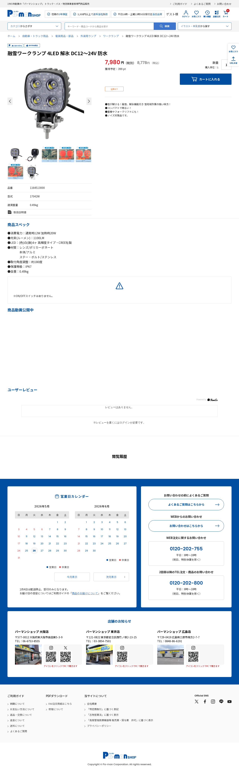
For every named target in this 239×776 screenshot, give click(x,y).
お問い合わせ (224, 4)
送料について (17, 726)
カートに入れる (209, 79)
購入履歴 (207, 16)
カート (225, 14)
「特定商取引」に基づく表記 (103, 709)
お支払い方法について (22, 709)
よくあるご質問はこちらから (186, 504)
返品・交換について (21, 714)
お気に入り (196, 16)
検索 (167, 26)
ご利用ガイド (180, 4)
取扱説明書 (20, 212)
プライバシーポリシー (99, 726)
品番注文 (217, 16)
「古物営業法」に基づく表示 (103, 714)
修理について (56, 709)
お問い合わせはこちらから (186, 526)
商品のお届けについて (85, 593)
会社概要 (92, 703)
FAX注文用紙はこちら (60, 703)
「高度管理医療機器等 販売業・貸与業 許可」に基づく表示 (120, 720)
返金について (17, 720)
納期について (17, 703)
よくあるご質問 (202, 4)
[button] (10, 101)
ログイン (186, 16)
